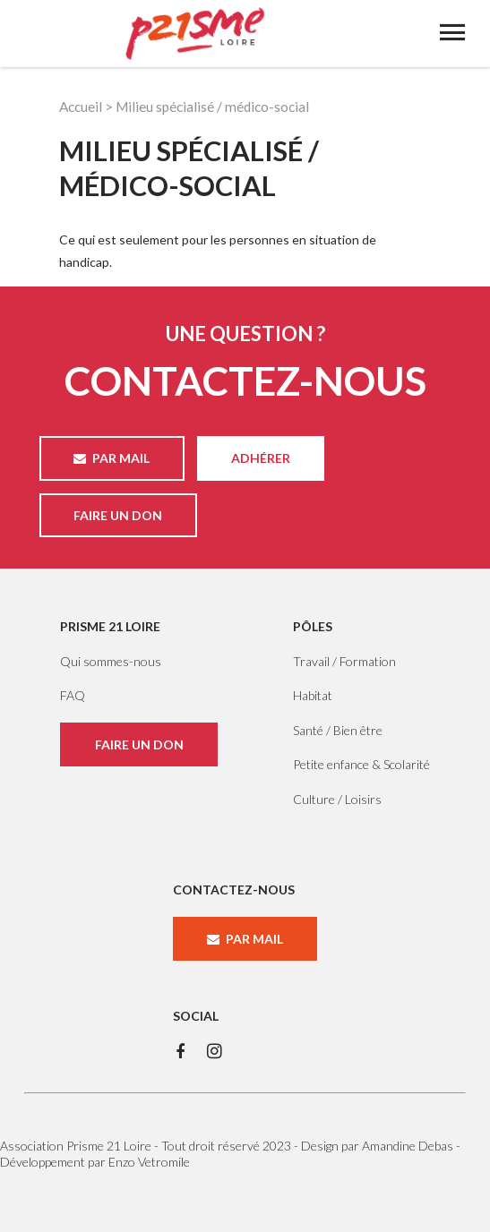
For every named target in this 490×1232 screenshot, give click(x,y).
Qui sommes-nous (110, 661)
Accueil (80, 106)
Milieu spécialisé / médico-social (212, 106)
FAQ (72, 695)
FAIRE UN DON (117, 515)
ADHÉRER (260, 458)
